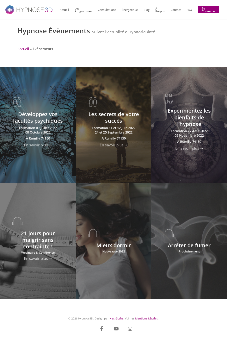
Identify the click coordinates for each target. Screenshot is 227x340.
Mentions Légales (146, 318)
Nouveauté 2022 (113, 251)
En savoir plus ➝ (38, 144)
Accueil (23, 48)
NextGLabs (116, 318)
